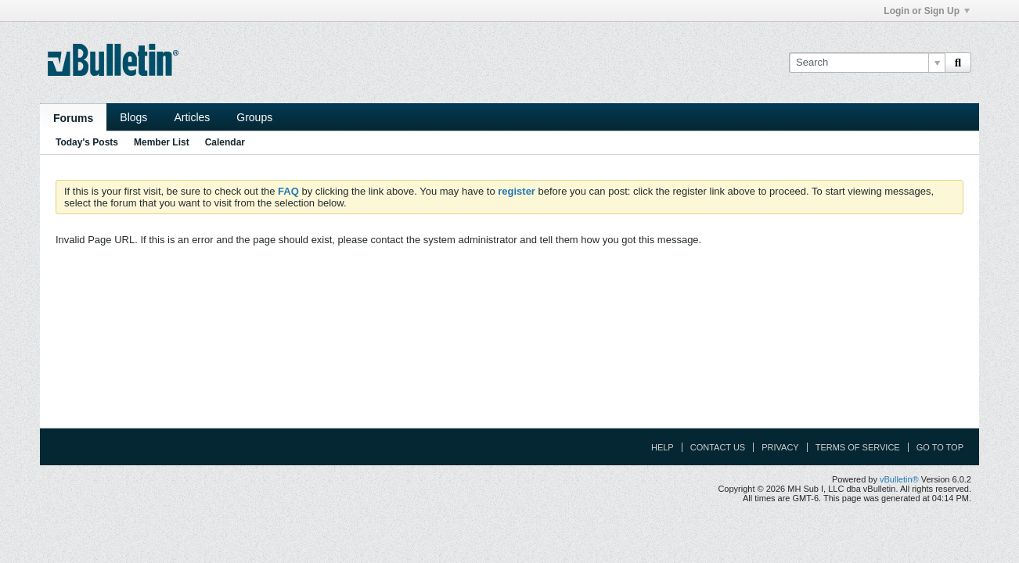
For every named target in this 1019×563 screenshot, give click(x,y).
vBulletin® (899, 479)
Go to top (939, 447)
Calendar (225, 142)
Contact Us (718, 447)
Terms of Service (858, 447)
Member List (161, 142)
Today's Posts (87, 142)
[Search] (867, 62)
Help (662, 447)
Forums (73, 118)
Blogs (133, 117)
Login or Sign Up (927, 10)
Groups (254, 117)
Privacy (780, 447)
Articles (192, 117)
